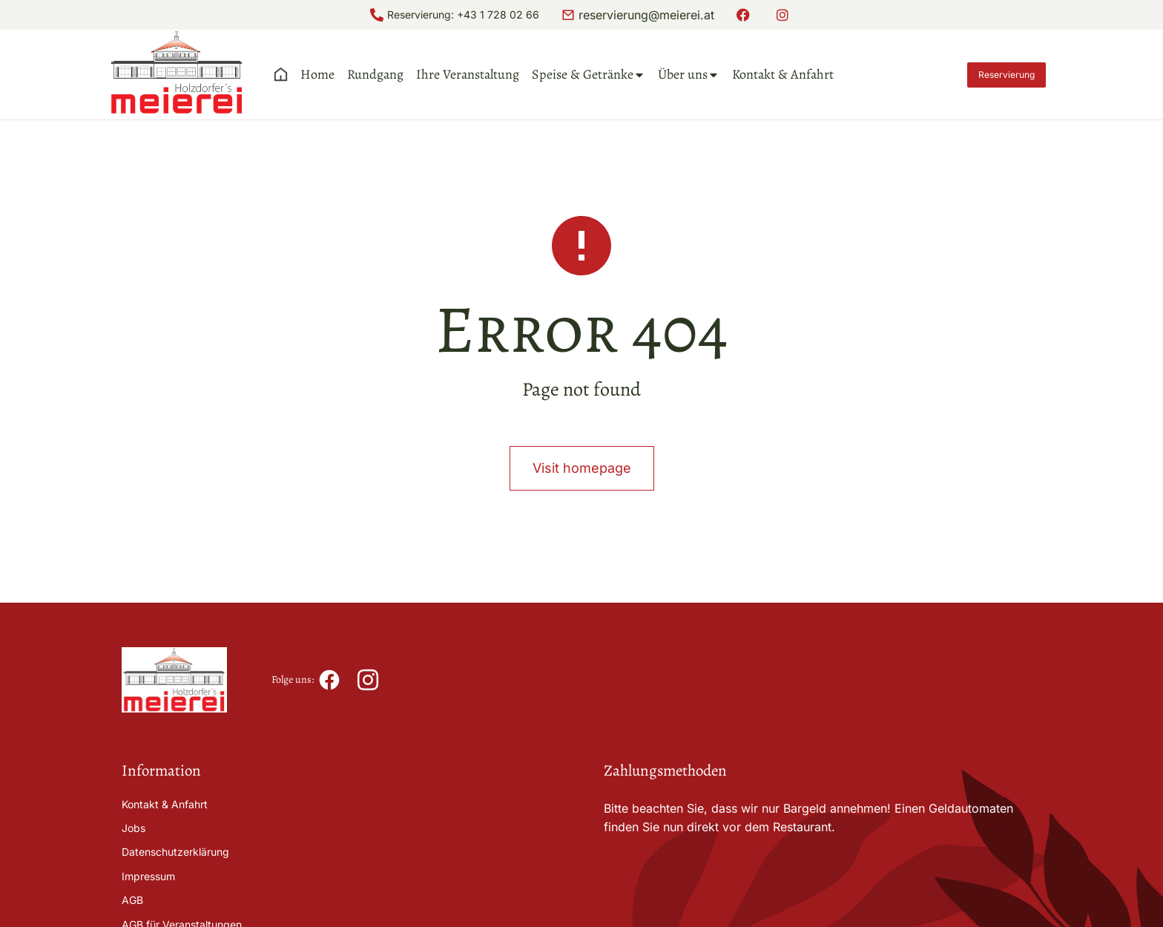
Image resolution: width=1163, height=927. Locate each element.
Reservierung (1006, 74)
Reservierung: (422, 14)
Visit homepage (582, 468)
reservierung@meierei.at (646, 14)
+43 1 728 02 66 (498, 14)
